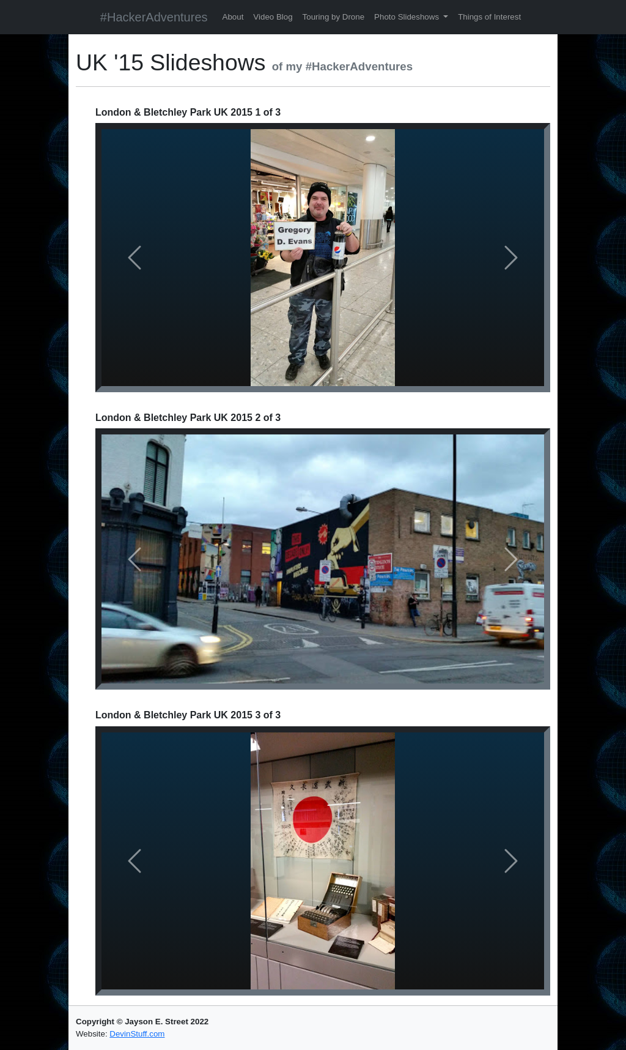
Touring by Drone (334, 16)
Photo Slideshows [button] (407, 16)
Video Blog (272, 16)
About (233, 16)
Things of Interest (489, 16)
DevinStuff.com (136, 1033)
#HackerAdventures (154, 17)
